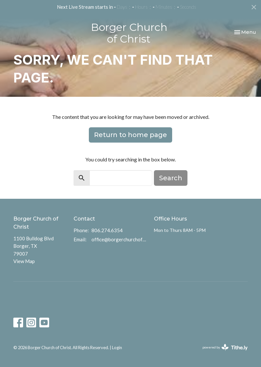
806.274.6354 (107, 230)
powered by (225, 347)
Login (117, 347)
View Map (24, 261)
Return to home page (130, 135)
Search (170, 178)
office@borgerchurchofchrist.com (119, 239)
